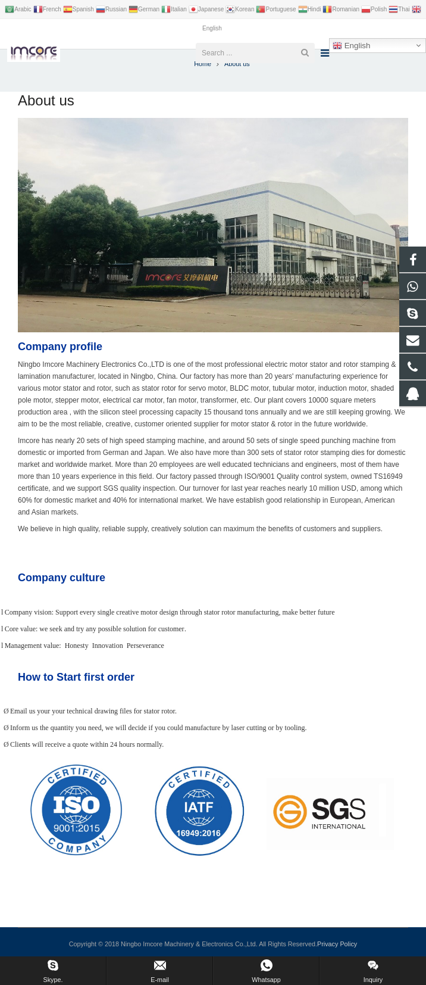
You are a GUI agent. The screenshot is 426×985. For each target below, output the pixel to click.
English (351, 46)
